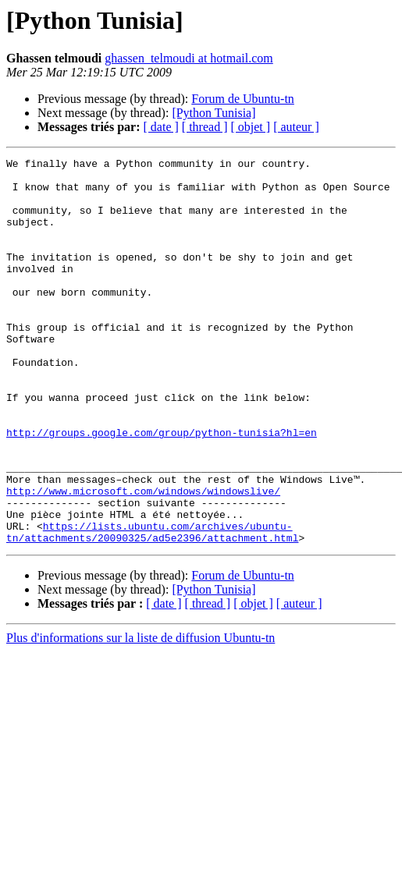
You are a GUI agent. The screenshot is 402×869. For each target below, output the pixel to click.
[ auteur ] (296, 126)
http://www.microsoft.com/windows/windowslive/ (143, 559)
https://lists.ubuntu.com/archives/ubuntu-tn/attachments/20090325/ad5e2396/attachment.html (152, 608)
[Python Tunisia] (213, 112)
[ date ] (161, 126)
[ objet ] (250, 126)
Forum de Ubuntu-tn (242, 98)
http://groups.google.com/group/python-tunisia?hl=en (161, 488)
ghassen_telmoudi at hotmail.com (189, 58)
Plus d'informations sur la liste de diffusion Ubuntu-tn (140, 715)
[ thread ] (205, 126)
